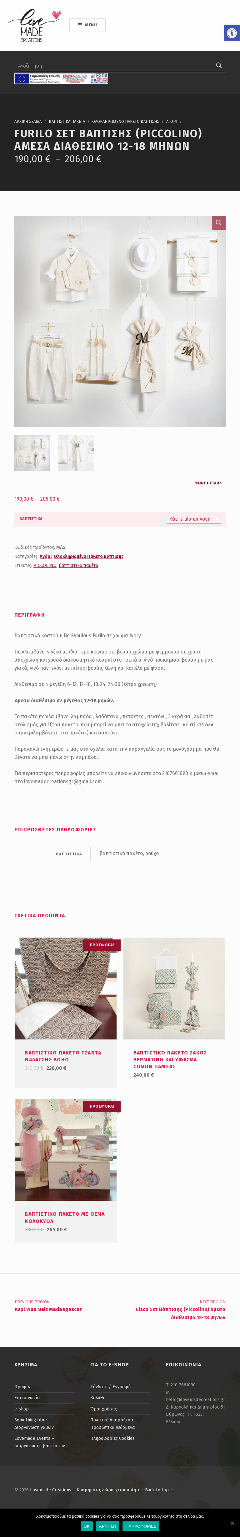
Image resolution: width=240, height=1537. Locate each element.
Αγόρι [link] (46, 556)
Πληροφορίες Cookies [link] (112, 1438)
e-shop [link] (21, 1409)
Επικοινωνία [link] (27, 1397)
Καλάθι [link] (97, 1397)
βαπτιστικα (30, 518)
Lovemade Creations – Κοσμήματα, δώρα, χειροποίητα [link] (85, 1490)
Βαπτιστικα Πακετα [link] (67, 121)
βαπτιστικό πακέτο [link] (78, 565)
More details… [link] (210, 483)
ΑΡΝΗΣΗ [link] (107, 1526)
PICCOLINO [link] (45, 565)
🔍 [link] (219, 223)
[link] (232, 33)
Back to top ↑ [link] (159, 1490)
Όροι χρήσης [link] (103, 1409)
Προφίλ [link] (22, 1386)
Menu (91, 25)
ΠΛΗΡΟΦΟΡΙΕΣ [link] (141, 1526)
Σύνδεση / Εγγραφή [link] (110, 1386)
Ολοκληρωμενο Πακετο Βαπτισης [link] (125, 121)
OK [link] (87, 1526)
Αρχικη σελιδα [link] (28, 121)
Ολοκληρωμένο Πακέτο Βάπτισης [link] (89, 556)
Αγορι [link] (171, 121)
